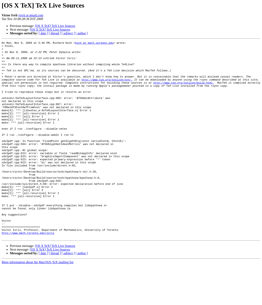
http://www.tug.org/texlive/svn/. (107, 87)
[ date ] (43, 33)
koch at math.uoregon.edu (94, 43)
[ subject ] (68, 33)
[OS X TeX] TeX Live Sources (55, 26)
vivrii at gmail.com (30, 15)
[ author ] (82, 33)
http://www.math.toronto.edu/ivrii (28, 271)
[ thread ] (55, 33)
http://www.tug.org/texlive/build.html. (183, 91)
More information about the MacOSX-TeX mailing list (37, 301)
